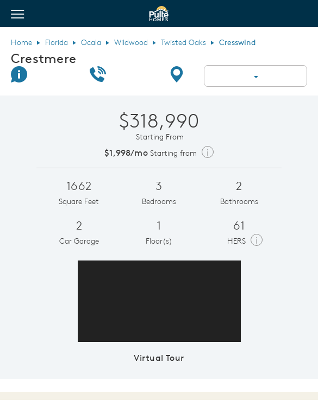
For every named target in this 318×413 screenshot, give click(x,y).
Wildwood (131, 42)
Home (21, 42)
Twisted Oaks (183, 42)
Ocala (91, 42)
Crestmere (43, 58)
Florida (56, 42)
